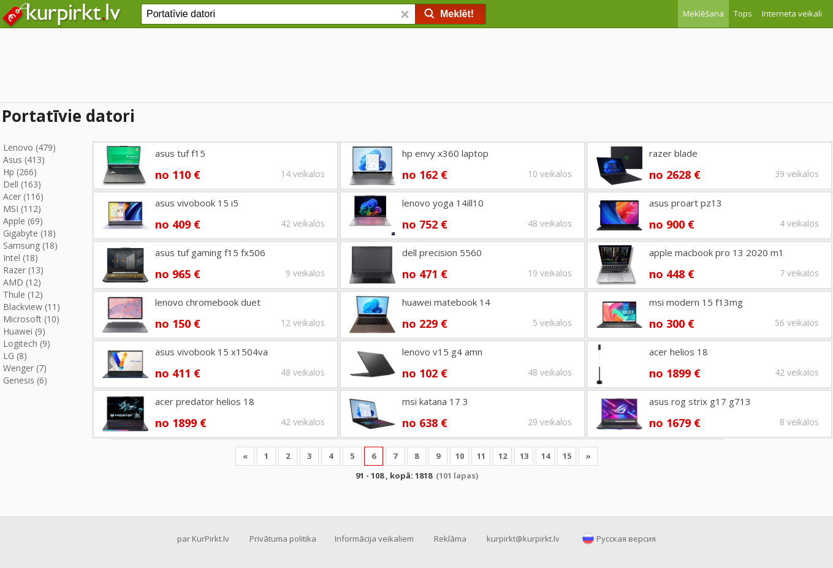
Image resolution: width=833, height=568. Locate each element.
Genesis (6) (25, 380)
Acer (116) (23, 196)
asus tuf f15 (180, 153)
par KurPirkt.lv (203, 538)
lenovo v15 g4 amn (442, 352)
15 (567, 455)
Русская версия (626, 538)
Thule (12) (23, 294)
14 (545, 455)
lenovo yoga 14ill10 (443, 203)
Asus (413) (24, 159)
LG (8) (15, 356)
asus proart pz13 (685, 203)
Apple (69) (23, 221)
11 (481, 455)
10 (459, 455)
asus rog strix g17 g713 (700, 401)
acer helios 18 (678, 352)
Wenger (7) (25, 368)
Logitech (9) (26, 343)
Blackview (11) (31, 306)
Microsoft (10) (31, 319)
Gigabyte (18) (29, 233)
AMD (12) (22, 282)
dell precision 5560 (442, 252)
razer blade (673, 153)
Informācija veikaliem (374, 538)
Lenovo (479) (29, 147)
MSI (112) (22, 208)
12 (502, 455)
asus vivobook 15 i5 (196, 203)
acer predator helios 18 (204, 401)
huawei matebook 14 (446, 302)
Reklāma (450, 538)
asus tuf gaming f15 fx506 (210, 252)
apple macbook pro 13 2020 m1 (716, 252)
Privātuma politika (282, 538)
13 (524, 455)
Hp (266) (20, 172)
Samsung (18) (30, 245)
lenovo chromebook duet (208, 302)
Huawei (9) (24, 331)
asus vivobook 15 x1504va (211, 352)
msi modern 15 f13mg (696, 302)
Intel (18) (20, 257)
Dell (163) (22, 184)
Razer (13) (23, 270)
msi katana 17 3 (435, 401)
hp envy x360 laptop (445, 153)
